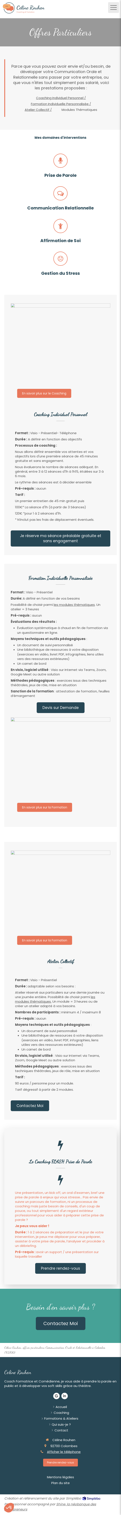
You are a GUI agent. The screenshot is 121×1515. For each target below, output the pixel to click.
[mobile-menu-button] (113, 7)
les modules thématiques (74, 604)
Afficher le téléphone (64, 1451)
